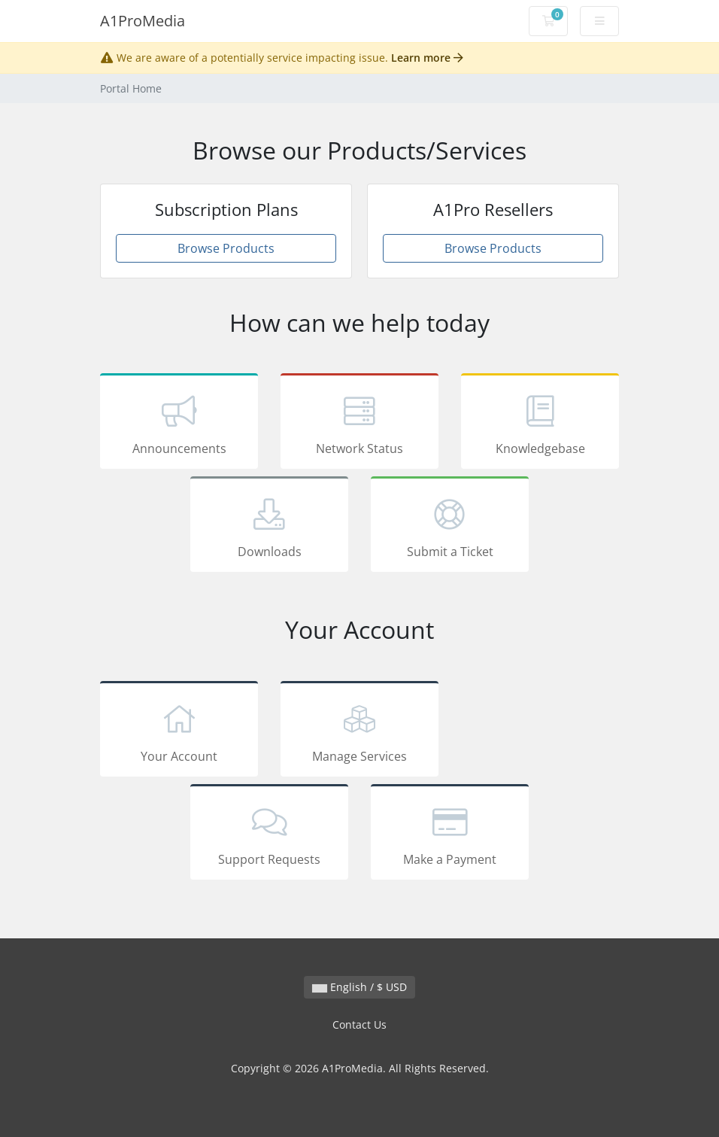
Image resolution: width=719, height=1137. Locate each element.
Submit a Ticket (450, 527)
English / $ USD (359, 987)
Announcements (179, 424)
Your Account (179, 731)
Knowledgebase (540, 424)
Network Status (359, 424)
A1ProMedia (142, 21)
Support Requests (269, 834)
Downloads (269, 527)
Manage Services (359, 731)
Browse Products (226, 248)
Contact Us (359, 1024)
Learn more (427, 57)
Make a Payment (450, 834)
